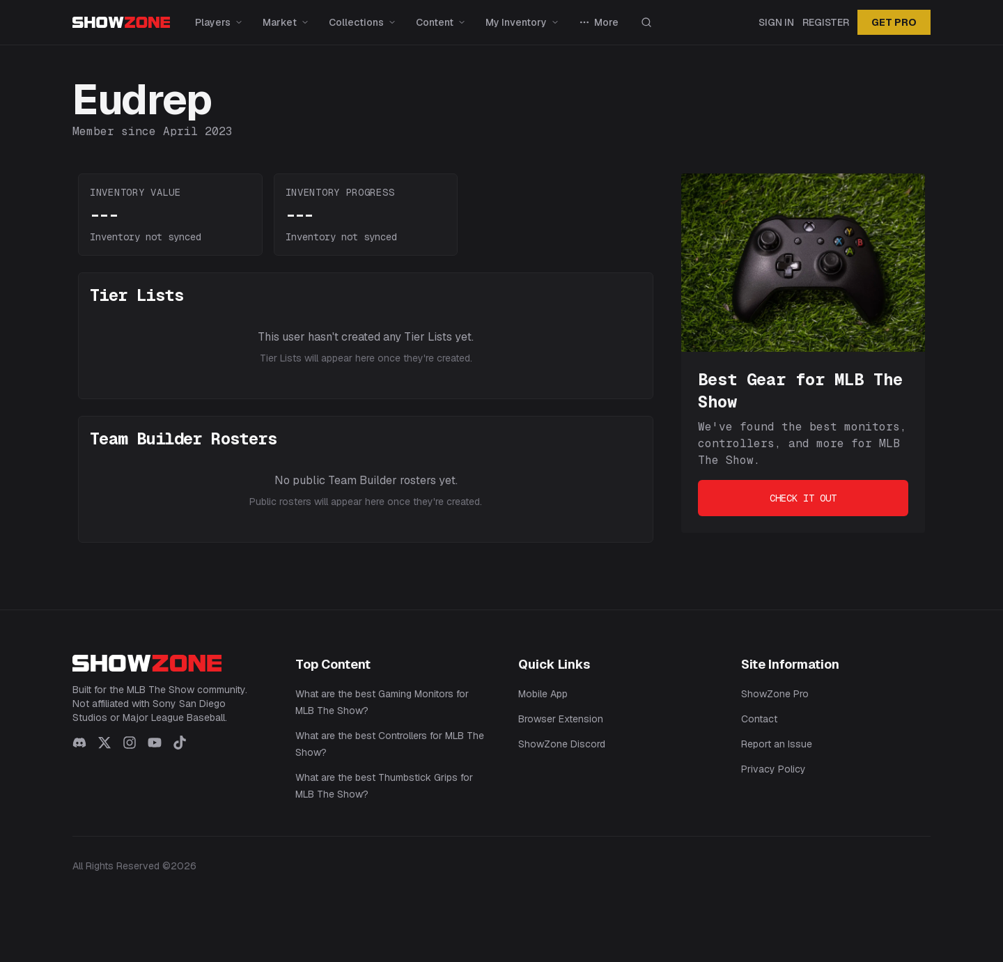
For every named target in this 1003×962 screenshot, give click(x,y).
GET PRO (894, 22)
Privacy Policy (773, 769)
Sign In (776, 22)
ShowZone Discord (561, 744)
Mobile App (543, 694)
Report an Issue (776, 744)
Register (825, 22)
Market (286, 22)
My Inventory (522, 22)
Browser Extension (560, 719)
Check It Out (803, 498)
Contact (759, 719)
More (599, 22)
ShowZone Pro (775, 694)
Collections (362, 22)
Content (441, 22)
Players (219, 22)
